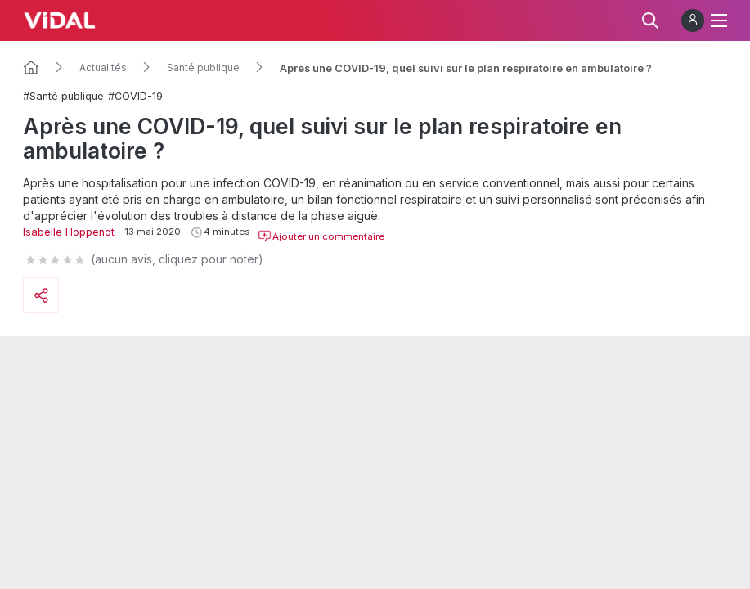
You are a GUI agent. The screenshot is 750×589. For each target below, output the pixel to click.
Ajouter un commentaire (321, 236)
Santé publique (203, 68)
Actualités (103, 68)
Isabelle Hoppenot (69, 232)
